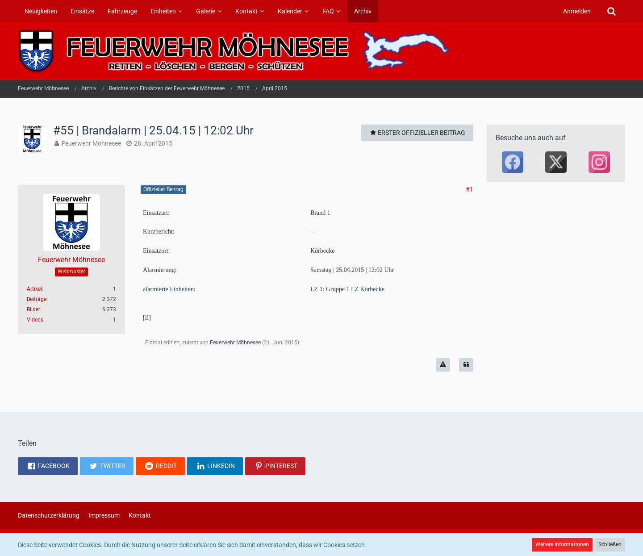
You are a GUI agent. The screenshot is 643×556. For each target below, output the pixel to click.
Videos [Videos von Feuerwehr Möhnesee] (35, 320)
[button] (48, 466)
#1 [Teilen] (469, 189)
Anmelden (577, 11)
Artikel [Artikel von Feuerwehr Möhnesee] (34, 289)
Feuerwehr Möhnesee (91, 143)
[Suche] (611, 11)
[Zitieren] (466, 365)
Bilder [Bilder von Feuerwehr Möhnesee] (33, 309)
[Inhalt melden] (443, 365)
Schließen (610, 544)
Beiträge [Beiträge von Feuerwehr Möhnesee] (36, 299)
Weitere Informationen (562, 544)
